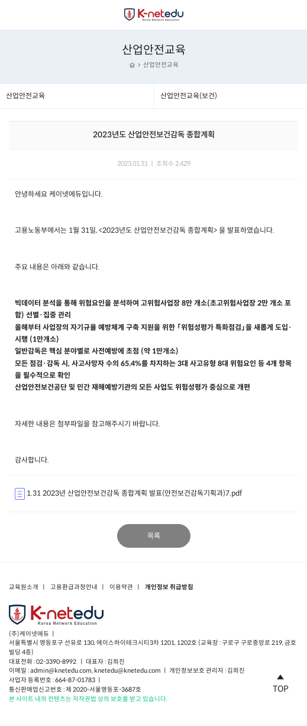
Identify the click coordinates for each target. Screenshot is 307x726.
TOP (281, 681)
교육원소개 (23, 587)
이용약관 (121, 587)
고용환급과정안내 (74, 587)
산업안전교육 (161, 65)
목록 (153, 535)
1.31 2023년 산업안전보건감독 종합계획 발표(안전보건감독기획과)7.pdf (128, 494)
